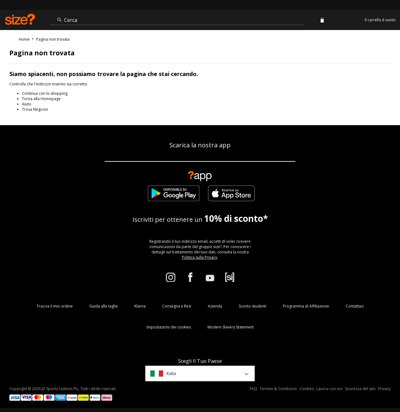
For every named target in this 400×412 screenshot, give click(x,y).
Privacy (384, 388)
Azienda (215, 306)
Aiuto (26, 104)
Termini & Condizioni (278, 388)
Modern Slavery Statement (231, 327)
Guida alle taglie (103, 306)
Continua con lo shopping (45, 93)
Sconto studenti (252, 306)
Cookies (306, 388)
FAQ (253, 388)
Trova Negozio (35, 109)
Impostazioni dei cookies (169, 327)
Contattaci (355, 306)
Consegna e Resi (176, 306)
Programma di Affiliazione (306, 306)
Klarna (140, 306)
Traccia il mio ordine (55, 306)
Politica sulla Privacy (199, 257)
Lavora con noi (329, 388)
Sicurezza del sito (360, 388)
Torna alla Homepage (41, 98)
